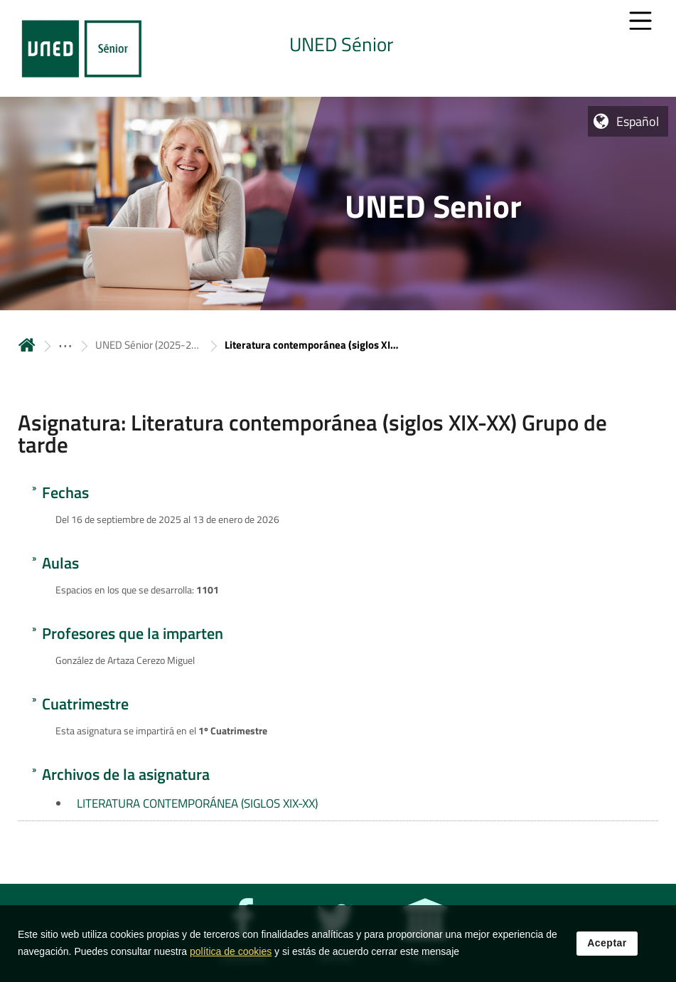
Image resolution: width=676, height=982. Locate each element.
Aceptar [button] (607, 943)
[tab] (338, 48)
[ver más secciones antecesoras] (65, 345)
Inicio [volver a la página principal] (27, 345)
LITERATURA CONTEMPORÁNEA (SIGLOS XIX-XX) (197, 803)
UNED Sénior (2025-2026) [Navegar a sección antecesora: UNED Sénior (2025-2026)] (148, 345)
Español (637, 121)
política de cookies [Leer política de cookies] (231, 952)
